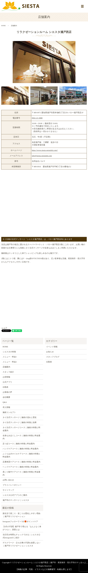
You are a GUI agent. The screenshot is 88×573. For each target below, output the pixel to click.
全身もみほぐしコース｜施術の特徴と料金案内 (21, 437)
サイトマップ (8, 490)
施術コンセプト (9, 412)
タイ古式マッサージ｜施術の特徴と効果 (20, 422)
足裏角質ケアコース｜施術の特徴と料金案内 (21, 462)
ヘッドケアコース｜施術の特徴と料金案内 (20, 467)
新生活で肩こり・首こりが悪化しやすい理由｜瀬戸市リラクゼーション (21, 514)
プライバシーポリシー (12, 485)
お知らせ (50, 352)
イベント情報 (51, 347)
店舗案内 (6, 367)
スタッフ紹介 (8, 372)
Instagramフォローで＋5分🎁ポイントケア (20, 521)
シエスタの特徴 (9, 352)
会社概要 (6, 397)
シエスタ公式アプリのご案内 (15, 495)
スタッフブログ (52, 357)
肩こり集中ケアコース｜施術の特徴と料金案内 (21, 473)
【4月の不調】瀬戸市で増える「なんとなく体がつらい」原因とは (22, 528)
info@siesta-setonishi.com (42, 156)
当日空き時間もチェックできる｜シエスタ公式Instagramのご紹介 (21, 536)
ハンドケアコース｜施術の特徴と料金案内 (20, 449)
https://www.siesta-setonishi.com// (45, 150)
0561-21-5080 (37, 118)
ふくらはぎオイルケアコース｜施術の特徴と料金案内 (21, 455)
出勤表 (5, 387)
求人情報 (6, 407)
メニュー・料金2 (10, 362)
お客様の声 (7, 392)
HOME (3, 26)
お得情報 (6, 377)
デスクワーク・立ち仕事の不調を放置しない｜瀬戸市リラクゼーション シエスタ (21, 544)
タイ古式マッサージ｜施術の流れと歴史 (20, 417)
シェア (4, 328)
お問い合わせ (8, 480)
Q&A (5, 402)
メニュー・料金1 (10, 357)
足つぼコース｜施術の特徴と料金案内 (19, 444)
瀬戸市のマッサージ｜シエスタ (16, 500)
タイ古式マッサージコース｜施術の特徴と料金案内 (21, 429)
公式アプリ (7, 382)
